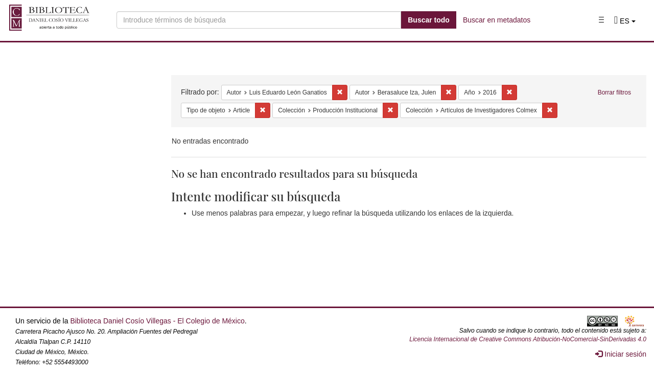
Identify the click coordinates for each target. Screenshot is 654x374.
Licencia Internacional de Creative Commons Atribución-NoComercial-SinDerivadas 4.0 (527, 339)
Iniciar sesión (620, 354)
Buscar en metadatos (496, 20)
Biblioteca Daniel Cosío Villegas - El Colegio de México (157, 321)
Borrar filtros (614, 92)
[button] (625, 21)
